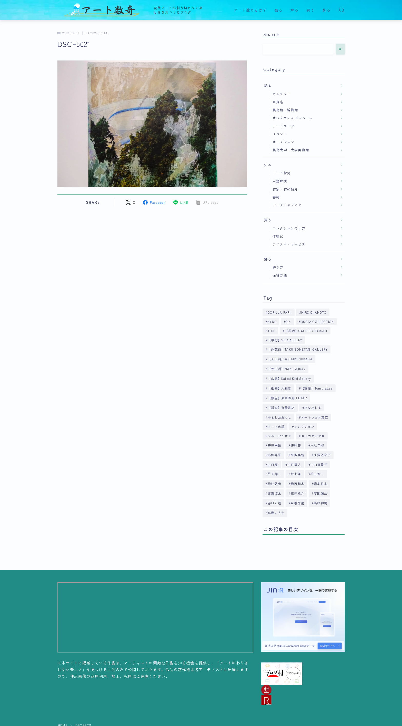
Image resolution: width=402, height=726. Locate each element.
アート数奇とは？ (250, 10)
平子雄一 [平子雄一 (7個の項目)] (274, 474)
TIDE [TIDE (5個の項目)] (271, 331)
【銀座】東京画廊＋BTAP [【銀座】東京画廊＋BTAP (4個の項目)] (287, 398)
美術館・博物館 (285, 109)
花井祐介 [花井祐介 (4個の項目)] (297, 493)
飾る (327, 10)
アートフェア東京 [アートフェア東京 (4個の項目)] (314, 417)
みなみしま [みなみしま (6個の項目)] (312, 407)
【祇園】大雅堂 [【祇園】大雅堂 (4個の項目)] (279, 388)
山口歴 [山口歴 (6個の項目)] (273, 464)
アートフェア (283, 126)
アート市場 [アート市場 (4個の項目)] (276, 426)
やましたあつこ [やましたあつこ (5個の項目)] (279, 417)
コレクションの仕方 (289, 228)
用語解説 (280, 181)
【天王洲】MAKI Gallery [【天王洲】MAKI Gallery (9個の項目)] (286, 368)
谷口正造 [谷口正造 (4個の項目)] (274, 503)
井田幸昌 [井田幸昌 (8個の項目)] (274, 445)
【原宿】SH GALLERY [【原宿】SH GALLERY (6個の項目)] (285, 340)
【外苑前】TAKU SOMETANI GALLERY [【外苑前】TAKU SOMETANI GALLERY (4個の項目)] (298, 349)
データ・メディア (287, 204)
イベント (280, 133)
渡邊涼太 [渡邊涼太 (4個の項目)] (274, 493)
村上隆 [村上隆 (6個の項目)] (296, 474)
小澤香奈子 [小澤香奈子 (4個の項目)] (322, 455)
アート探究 (282, 172)
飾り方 (278, 267)
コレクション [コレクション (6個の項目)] (304, 426)
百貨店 (278, 101)
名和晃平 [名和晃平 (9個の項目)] (274, 455)
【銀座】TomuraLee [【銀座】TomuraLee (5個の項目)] (317, 388)
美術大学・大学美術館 (291, 149)
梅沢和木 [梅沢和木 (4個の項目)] (297, 483)
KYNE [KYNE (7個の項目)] (272, 321)
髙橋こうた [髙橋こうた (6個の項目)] (276, 512)
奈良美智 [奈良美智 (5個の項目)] (297, 455)
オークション (283, 141)
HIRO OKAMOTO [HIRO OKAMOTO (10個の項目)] (313, 312)
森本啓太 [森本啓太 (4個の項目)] (321, 483)
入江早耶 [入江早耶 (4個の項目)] (317, 445)
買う (311, 10)
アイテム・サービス (289, 244)
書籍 (276, 197)
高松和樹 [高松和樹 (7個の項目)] (321, 503)
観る (279, 10)
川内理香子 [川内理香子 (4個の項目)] (318, 464)
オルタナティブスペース (293, 117)
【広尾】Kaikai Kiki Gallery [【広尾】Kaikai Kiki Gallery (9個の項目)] (289, 378)
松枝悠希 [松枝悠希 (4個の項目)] (274, 483)
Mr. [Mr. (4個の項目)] (288, 321)
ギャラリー (282, 93)
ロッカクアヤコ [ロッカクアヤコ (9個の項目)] (313, 436)
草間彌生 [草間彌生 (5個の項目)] (321, 493)
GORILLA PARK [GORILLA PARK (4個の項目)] (280, 312)
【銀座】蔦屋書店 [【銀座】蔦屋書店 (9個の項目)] (281, 407)
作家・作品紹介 (285, 189)
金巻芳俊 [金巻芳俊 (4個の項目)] (297, 503)
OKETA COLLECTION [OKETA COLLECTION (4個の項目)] (317, 321)
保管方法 (280, 275)
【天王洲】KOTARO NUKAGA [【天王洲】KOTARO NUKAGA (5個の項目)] (290, 359)
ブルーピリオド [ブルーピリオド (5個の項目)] (279, 436)
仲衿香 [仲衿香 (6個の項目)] (296, 445)
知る (294, 10)
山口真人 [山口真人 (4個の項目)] (294, 464)
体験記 (278, 236)
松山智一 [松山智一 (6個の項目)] (317, 474)
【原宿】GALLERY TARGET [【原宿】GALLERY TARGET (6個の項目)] (306, 331)
